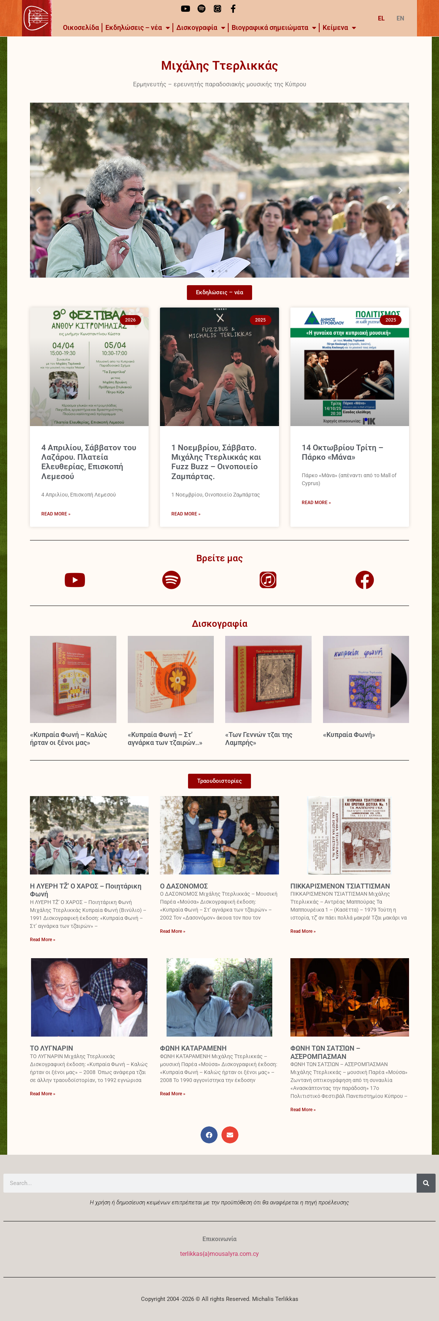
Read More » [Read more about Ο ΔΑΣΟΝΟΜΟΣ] (172, 931)
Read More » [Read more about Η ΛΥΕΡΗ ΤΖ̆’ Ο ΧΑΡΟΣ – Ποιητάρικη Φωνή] (42, 939)
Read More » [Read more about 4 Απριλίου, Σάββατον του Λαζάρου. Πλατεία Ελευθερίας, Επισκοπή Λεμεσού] (56, 514)
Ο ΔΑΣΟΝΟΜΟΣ (184, 886)
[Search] (426, 1183)
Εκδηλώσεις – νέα (137, 27)
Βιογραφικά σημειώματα (274, 27)
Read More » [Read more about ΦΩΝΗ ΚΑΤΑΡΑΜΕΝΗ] (172, 1093)
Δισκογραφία (200, 27)
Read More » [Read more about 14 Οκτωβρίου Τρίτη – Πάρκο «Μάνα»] (316, 502)
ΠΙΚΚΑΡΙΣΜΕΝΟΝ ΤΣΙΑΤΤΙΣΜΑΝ (340, 886)
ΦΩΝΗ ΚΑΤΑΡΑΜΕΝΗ (193, 1048)
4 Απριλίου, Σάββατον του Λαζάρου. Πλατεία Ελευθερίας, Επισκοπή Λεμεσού (88, 462)
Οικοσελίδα (81, 27)
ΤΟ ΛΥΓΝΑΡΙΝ (51, 1048)
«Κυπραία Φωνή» (349, 735)
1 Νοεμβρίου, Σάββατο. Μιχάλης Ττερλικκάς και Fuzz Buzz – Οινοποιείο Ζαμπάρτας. (216, 462)
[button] (38, 190)
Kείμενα (339, 27)
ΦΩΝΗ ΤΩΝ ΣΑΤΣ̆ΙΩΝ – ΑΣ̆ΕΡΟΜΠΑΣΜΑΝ (325, 1052)
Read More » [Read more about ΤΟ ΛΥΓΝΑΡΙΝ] (42, 1093)
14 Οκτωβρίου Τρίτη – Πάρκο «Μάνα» (342, 452)
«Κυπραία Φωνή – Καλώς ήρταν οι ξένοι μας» (68, 739)
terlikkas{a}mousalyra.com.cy (219, 1253)
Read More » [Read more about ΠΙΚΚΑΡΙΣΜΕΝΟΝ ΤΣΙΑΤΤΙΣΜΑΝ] (303, 931)
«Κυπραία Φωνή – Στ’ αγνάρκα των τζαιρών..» (165, 739)
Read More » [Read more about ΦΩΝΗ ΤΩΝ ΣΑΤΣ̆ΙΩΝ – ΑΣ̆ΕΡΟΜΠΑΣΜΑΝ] (303, 1109)
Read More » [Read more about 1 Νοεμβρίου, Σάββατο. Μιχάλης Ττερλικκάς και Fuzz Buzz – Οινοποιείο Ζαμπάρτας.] (186, 514)
